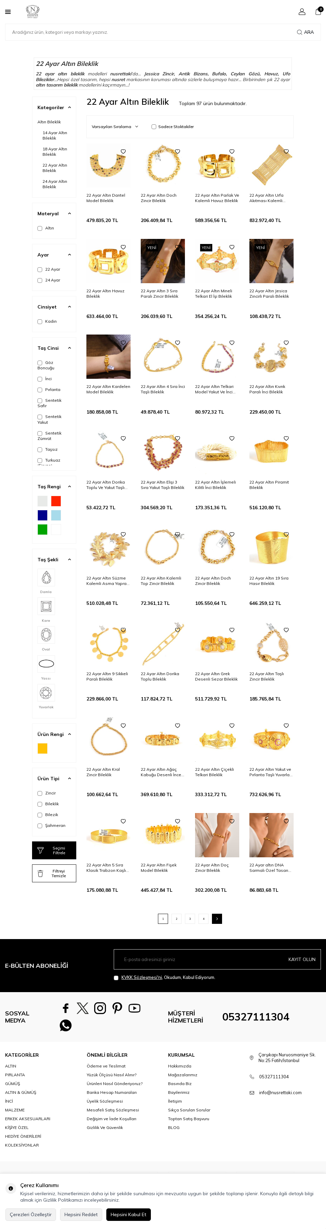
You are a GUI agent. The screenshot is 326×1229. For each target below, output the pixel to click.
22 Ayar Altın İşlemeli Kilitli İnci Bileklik (215, 485)
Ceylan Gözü (245, 73)
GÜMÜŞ (12, 1085)
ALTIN (10, 1068)
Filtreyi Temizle (51, 873)
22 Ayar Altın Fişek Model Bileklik (158, 867)
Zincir (46, 793)
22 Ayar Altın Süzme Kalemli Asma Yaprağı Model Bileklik (108, 580)
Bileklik (48, 804)
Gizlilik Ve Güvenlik (105, 1130)
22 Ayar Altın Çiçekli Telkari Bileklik (214, 772)
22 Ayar (48, 269)
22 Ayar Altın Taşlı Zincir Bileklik (266, 676)
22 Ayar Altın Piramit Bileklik (269, 485)
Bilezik (47, 814)
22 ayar (45, 73)
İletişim (175, 1103)
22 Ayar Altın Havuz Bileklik (105, 293)
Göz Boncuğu (45, 365)
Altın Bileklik (49, 121)
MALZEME (15, 1112)
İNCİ (9, 1103)
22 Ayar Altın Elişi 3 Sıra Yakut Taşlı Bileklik (162, 485)
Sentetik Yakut (49, 419)
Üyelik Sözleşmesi (105, 1103)
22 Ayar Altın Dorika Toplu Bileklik (160, 676)
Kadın (47, 321)
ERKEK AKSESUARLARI (27, 1121)
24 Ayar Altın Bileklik (55, 184)
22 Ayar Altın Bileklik (55, 168)
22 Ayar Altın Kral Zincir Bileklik (103, 772)
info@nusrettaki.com (280, 1095)
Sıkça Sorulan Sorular (189, 1112)
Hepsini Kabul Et (128, 1214)
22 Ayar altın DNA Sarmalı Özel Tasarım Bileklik (270, 867)
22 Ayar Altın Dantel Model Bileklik (105, 198)
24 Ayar (48, 280)
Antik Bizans (193, 73)
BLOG (174, 1130)
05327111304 (255, 1018)
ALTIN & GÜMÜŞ (20, 1094)
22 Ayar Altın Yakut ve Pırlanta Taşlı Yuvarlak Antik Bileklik (270, 772)
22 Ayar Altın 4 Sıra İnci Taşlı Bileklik (163, 389)
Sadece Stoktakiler (173, 126)
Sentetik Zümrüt (49, 436)
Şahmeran (51, 825)
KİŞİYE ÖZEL (17, 1130)
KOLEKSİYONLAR (22, 1147)
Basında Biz (180, 1085)
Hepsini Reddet (81, 1214)
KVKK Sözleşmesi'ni (141, 977)
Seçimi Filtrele (51, 850)
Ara (305, 32)
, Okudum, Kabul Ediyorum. (164, 977)
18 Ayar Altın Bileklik (55, 151)
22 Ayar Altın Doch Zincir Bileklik (158, 198)
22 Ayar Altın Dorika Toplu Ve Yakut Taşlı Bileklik (105, 485)
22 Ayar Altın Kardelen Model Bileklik (108, 389)
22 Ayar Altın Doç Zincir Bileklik (212, 867)
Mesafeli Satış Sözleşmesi (113, 1112)
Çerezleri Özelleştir (31, 1214)
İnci (44, 379)
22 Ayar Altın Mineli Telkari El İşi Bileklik (213, 293)
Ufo (286, 73)
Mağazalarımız (182, 1077)
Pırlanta (48, 389)
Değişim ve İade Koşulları (111, 1121)
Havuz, (271, 73)
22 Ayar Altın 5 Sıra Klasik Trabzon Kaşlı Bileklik (106, 867)
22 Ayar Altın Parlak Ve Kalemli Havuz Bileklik (217, 198)
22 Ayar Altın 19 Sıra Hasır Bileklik (269, 580)
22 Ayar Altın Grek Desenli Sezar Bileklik (216, 676)
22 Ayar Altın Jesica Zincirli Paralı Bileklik (269, 293)
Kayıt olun (302, 959)
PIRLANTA (15, 1077)
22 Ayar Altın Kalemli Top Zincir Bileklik (161, 580)
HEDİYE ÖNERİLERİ (23, 1138)
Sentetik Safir (49, 403)
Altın (45, 228)
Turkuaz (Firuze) (48, 463)
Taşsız (47, 449)
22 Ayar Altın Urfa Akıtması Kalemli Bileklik (266, 198)
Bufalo (219, 73)
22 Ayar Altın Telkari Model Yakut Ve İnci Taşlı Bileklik (214, 389)
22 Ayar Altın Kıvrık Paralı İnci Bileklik (267, 389)
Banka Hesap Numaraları (112, 1094)
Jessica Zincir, (159, 73)
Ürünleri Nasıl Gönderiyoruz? (114, 1085)
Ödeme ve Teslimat (106, 1068)
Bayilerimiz (179, 1094)
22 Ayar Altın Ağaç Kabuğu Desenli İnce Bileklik (161, 772)
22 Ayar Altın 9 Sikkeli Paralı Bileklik (107, 676)
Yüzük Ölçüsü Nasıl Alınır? (111, 1077)
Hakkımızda (179, 1068)
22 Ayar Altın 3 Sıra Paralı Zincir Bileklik (159, 293)
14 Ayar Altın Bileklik (55, 135)
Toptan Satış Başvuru (188, 1121)
